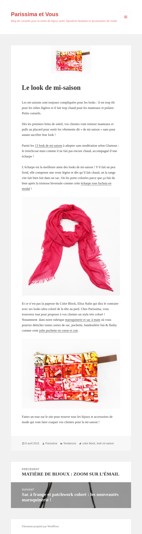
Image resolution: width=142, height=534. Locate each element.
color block (88, 443)
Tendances (69, 443)
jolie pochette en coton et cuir (58, 330)
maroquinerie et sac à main (82, 320)
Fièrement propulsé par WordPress (40, 526)
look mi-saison (105, 443)
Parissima (51, 443)
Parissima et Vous (35, 14)
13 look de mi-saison (48, 145)
